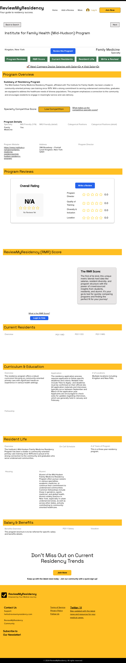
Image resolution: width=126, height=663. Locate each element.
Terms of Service (57, 607)
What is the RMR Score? (39, 313)
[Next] (114, 24)
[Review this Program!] (63, 51)
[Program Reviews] (16, 59)
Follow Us (54, 614)
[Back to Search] (12, 24)
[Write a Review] (85, 185)
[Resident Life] (86, 59)
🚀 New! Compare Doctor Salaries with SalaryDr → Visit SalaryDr (62, 66)
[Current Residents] (62, 59)
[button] (110, 10)
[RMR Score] (38, 59)
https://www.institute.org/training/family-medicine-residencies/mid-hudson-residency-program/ (14, 152)
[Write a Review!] (109, 59)
